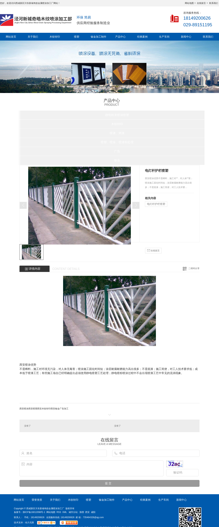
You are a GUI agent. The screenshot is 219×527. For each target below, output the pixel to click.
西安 (87, 512)
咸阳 (93, 512)
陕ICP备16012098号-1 (34, 512)
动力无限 (29, 522)
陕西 (82, 512)
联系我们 (213, 3)
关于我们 (33, 36)
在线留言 (201, 3)
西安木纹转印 (44, 408)
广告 (117, 151)
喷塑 (76, 36)
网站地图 (189, 3)
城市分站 (73, 512)
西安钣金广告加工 (59, 408)
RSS (58, 512)
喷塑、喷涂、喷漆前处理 (117, 142)
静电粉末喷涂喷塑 (117, 115)
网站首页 (11, 36)
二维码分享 (194, 268)
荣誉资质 (37, 499)
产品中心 (120, 36)
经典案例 (142, 36)
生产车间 (164, 36)
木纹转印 (55, 36)
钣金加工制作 (98, 36)
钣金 (117, 160)
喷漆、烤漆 (117, 133)
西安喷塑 (32, 408)
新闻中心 (186, 36)
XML (64, 512)
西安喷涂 (23, 408)
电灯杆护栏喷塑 (156, 203)
